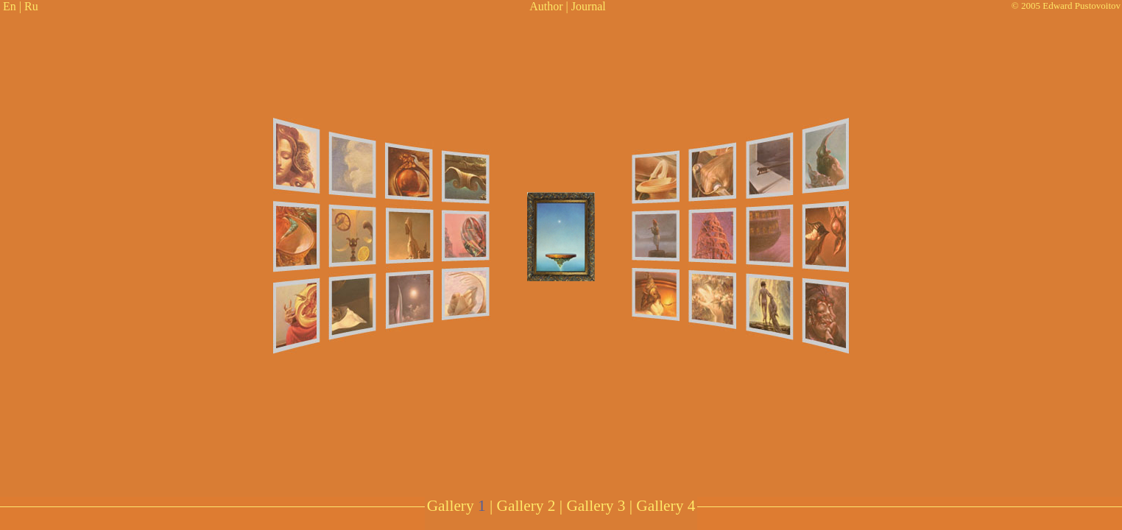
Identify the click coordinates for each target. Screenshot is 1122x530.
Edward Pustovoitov (1081, 5)
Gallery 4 (665, 506)
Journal (588, 6)
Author (545, 6)
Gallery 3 (595, 506)
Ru (31, 6)
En (9, 6)
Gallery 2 (526, 506)
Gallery (456, 506)
